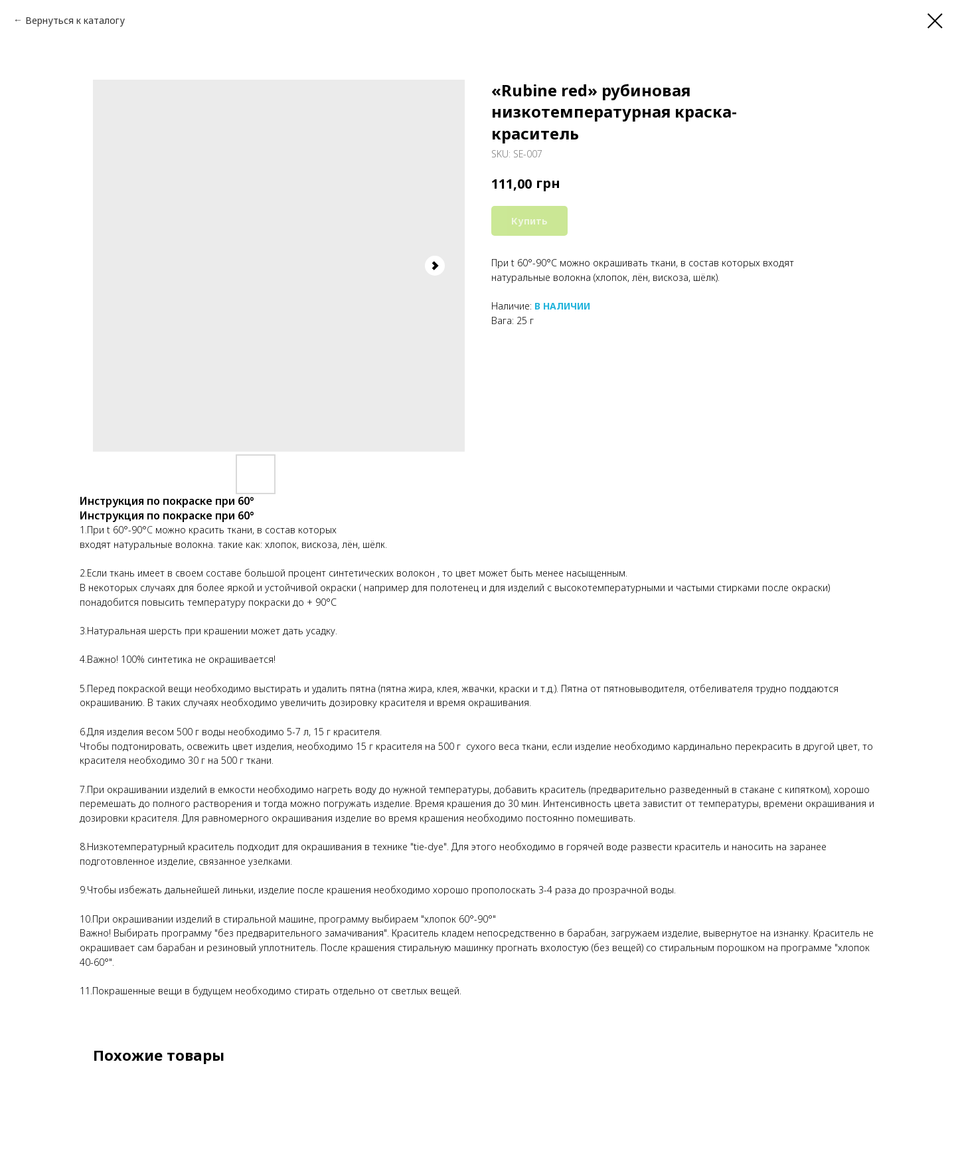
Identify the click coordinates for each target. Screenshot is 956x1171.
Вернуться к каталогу (75, 20)
